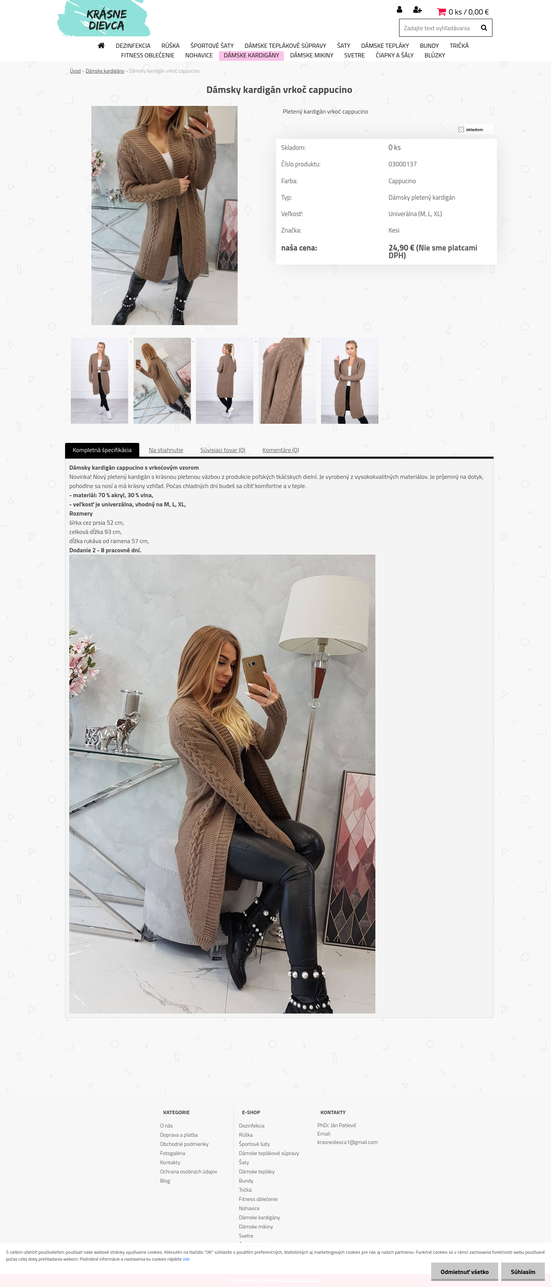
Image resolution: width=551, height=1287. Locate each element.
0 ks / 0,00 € (469, 12)
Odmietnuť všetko (464, 1271)
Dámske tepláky (385, 46)
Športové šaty (212, 46)
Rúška (170, 46)
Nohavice (199, 55)
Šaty (343, 46)
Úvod (75, 71)
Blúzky (435, 55)
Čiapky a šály (395, 55)
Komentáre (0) (280, 449)
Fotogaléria (172, 1153)
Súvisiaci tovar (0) (223, 449)
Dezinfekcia (133, 46)
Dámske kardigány (251, 55)
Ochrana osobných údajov (188, 1171)
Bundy (429, 46)
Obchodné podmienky (184, 1144)
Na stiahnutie (166, 449)
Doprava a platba (179, 1135)
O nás (166, 1125)
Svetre (354, 55)
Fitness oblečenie (147, 55)
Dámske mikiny (311, 55)
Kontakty (170, 1162)
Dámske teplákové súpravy (285, 46)
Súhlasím (523, 1271)
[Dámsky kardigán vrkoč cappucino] (164, 109)
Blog (165, 1180)
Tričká (459, 46)
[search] (484, 28)
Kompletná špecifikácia (102, 449)
